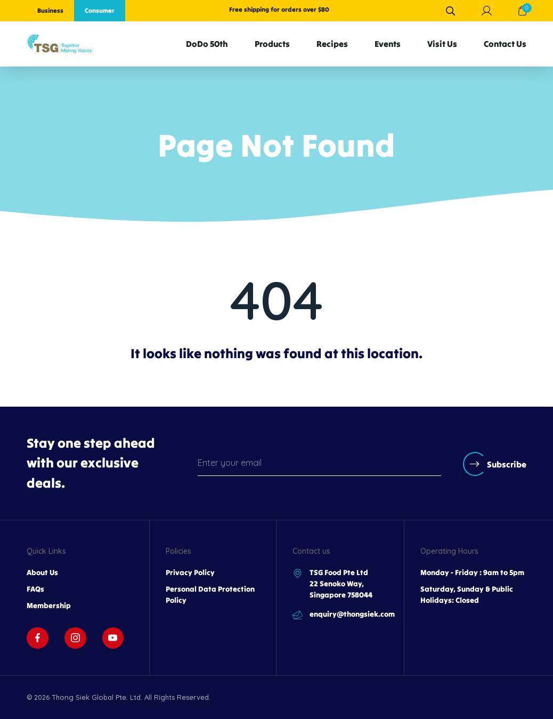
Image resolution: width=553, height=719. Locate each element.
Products (272, 43)
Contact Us (505, 43)
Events (388, 43)
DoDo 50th (207, 43)
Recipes (332, 43)
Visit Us (442, 43)
